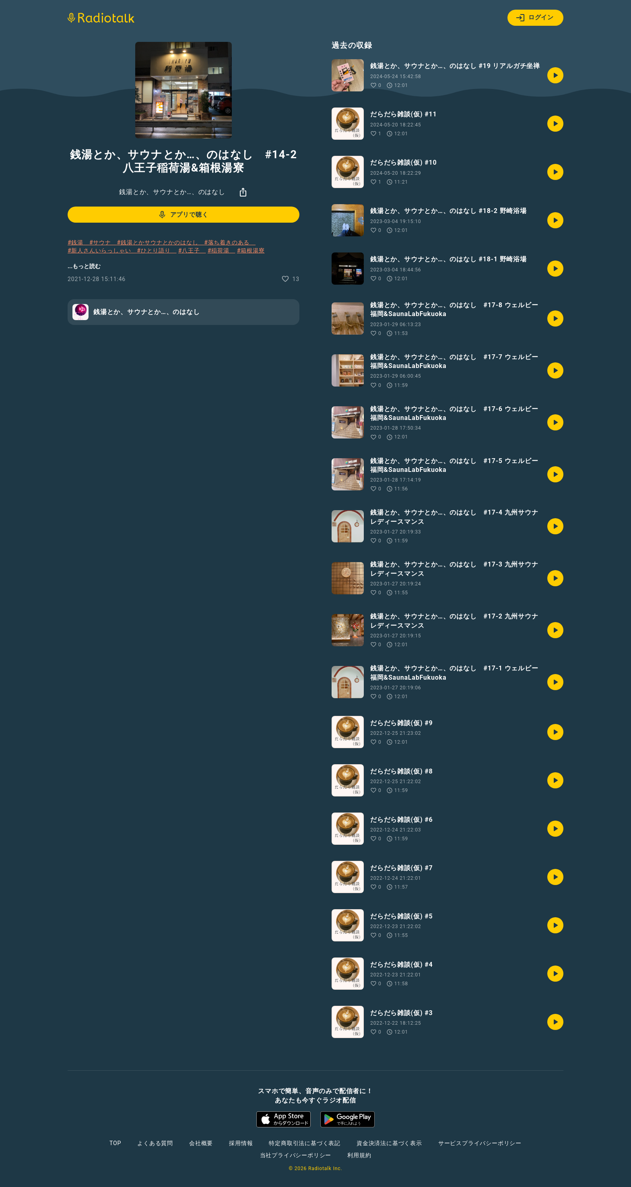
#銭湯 (78, 242)
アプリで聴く (182, 214)
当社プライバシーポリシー (296, 1155)
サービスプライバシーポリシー (480, 1143)
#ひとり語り (156, 250)
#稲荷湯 (221, 250)
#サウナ (103, 242)
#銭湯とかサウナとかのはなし (160, 242)
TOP (115, 1143)
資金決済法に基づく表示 (389, 1143)
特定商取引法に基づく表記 (304, 1143)
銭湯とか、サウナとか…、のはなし (172, 192)
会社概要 (201, 1143)
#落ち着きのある (230, 242)
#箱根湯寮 (251, 250)
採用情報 (241, 1143)
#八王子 (192, 250)
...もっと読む (84, 266)
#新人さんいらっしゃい (102, 250)
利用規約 (359, 1155)
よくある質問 (155, 1143)
